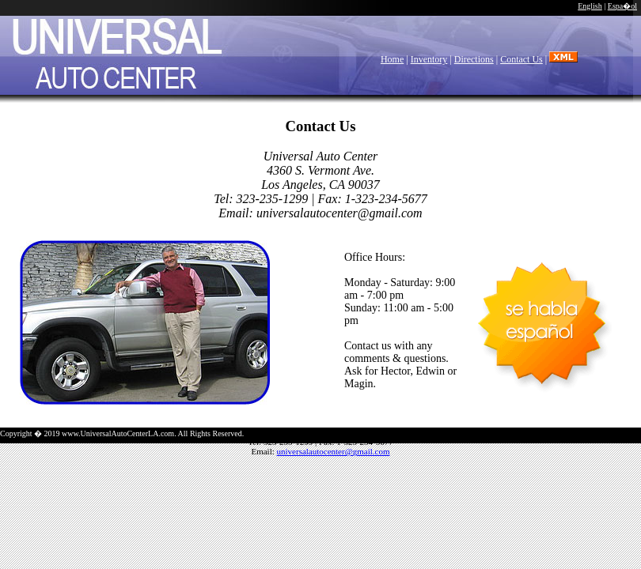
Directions (474, 59)
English (590, 6)
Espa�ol (622, 6)
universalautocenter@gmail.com (333, 451)
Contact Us (521, 59)
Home (392, 59)
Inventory (429, 59)
